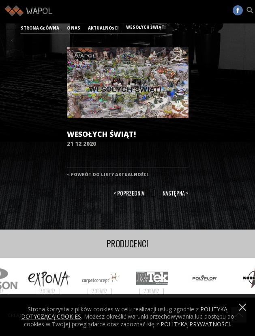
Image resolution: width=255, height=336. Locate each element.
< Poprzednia (129, 193)
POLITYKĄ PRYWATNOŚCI (195, 324)
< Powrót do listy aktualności (107, 174)
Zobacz (51, 291)
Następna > (176, 193)
